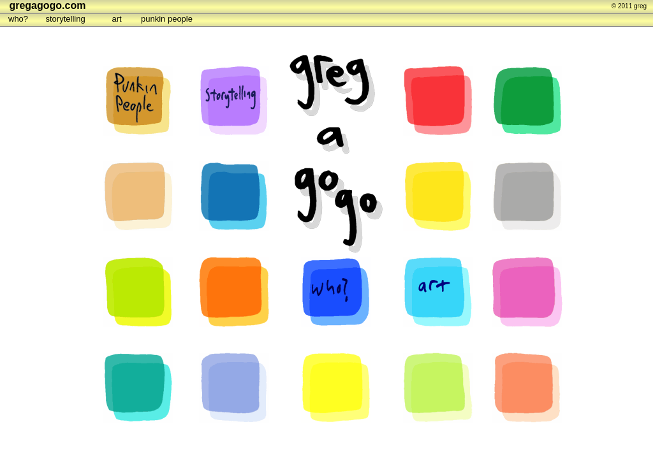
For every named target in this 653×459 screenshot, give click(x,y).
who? (18, 19)
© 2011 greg (629, 6)
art (117, 19)
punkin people (167, 19)
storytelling (65, 19)
